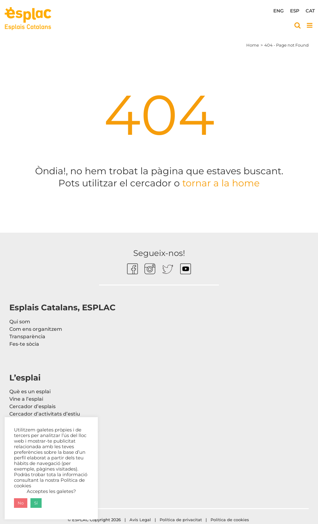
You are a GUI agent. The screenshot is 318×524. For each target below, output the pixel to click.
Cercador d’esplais (32, 406)
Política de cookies (230, 519)
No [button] (21, 502)
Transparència (27, 336)
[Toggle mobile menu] (310, 25)
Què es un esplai (30, 391)
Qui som (19, 322)
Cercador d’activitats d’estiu (44, 414)
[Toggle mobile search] (297, 25)
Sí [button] (36, 502)
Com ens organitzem (35, 329)
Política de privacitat (181, 519)
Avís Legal (140, 519)
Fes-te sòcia (24, 344)
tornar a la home (220, 183)
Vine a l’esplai (26, 399)
